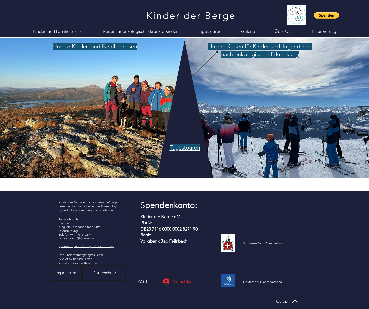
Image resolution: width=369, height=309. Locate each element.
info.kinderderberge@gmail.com (81, 255)
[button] (326, 15)
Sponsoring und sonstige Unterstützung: (86, 246)
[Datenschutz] (104, 273)
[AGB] (142, 281)
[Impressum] (66, 273)
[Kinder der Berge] (191, 15)
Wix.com (93, 263)
